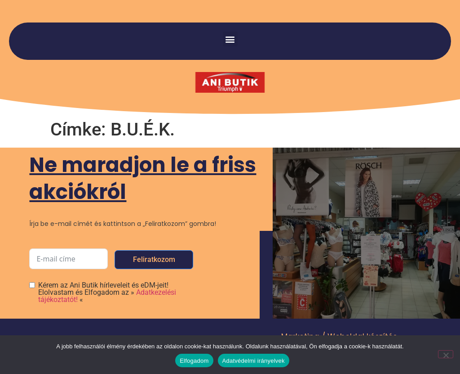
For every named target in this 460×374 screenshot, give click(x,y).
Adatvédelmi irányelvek (253, 360)
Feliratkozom (154, 259)
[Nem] (445, 354)
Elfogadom (194, 360)
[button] (230, 39)
